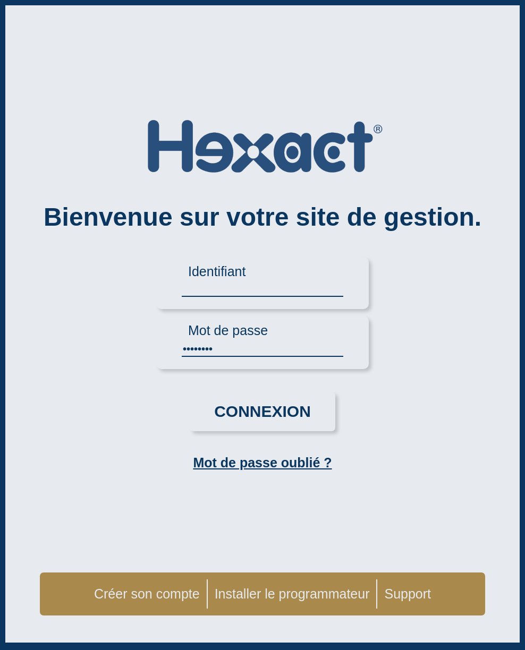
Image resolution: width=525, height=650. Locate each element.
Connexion (262, 411)
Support (407, 593)
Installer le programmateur (292, 593)
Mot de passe (228, 330)
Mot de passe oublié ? (262, 462)
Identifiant (216, 271)
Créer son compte (147, 593)
